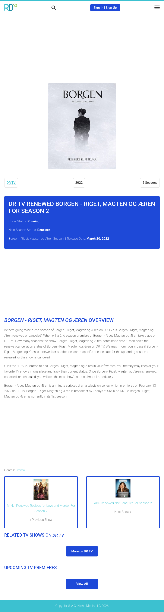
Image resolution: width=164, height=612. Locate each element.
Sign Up (111, 8)
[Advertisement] (82, 46)
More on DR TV (82, 551)
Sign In (98, 8)
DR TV (11, 183)
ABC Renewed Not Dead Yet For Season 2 (123, 503)
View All (82, 584)
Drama (20, 470)
